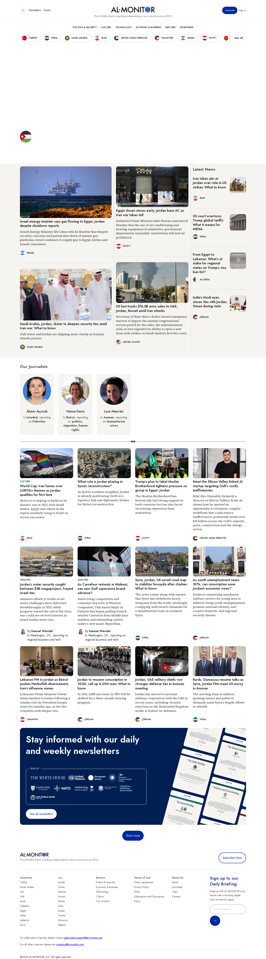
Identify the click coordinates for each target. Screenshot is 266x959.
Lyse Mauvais (114, 411)
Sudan (61, 911)
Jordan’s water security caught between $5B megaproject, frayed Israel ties (46, 589)
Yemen (61, 901)
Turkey (23, 882)
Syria (22, 925)
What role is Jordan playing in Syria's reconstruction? (100, 483)
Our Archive (102, 901)
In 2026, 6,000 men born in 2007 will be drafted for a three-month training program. (104, 698)
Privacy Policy (141, 887)
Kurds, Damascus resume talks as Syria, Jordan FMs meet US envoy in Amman (218, 684)
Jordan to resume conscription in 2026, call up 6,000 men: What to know (104, 684)
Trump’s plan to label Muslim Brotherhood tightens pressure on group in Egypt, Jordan (161, 486)
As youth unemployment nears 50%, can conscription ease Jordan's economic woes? (216, 584)
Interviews (186, 28)
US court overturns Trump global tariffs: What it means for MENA (208, 222)
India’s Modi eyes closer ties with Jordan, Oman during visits (210, 302)
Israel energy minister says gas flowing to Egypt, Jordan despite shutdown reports (62, 223)
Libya (60, 906)
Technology (123, 28)
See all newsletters (41, 814)
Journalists (177, 887)
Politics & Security (85, 28)
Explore (170, 28)
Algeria (62, 925)
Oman (61, 887)
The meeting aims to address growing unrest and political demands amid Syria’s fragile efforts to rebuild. (218, 700)
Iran (22, 892)
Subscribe (230, 11)
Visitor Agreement (143, 882)
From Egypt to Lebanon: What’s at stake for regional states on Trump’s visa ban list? (209, 263)
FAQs (137, 892)
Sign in (242, 11)
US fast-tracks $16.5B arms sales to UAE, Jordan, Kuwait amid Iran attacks (147, 308)
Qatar (23, 915)
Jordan (61, 882)
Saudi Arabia (27, 887)
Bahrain (62, 892)
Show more (133, 835)
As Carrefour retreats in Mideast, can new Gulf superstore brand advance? (103, 589)
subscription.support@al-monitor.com (83, 938)
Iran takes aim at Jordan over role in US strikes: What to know (209, 183)
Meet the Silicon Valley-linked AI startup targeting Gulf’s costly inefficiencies (218, 486)
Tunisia (61, 915)
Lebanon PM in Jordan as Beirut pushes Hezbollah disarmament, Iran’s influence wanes (44, 684)
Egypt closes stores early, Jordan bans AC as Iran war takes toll (150, 212)
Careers (176, 896)
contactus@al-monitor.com (70, 944)
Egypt (23, 911)
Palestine (24, 906)
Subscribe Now (232, 858)
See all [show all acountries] (238, 38)
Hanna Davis (75, 411)
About (175, 882)
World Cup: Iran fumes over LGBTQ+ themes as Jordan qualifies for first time (41, 490)
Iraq (60, 877)
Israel (22, 901)
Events (47, 11)
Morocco (63, 920)
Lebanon (24, 920)
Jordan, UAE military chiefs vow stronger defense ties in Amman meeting (159, 684)
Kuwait (61, 896)
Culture (106, 28)
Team (175, 892)
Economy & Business (148, 28)
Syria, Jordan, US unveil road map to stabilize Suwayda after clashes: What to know (161, 584)
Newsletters (35, 11)
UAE (22, 896)
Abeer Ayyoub (37, 411)
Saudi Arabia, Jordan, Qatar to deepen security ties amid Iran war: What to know (63, 326)
